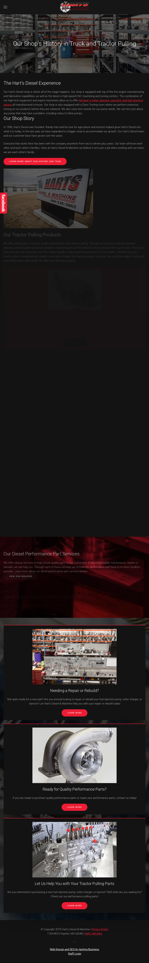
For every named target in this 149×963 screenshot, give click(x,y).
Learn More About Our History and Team (35, 161)
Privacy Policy (100, 929)
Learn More (74, 713)
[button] (5, 7)
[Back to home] (74, 7)
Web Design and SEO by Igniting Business (74, 949)
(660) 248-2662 (93, 933)
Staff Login (74, 953)
